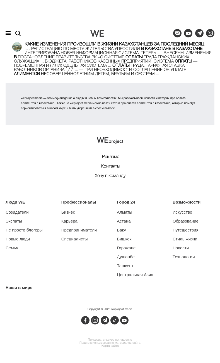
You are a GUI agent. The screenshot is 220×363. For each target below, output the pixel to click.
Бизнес (68, 212)
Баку (121, 230)
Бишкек (124, 239)
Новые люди (18, 239)
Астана (123, 221)
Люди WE (15, 202)
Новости (181, 247)
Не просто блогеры (24, 230)
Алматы (124, 212)
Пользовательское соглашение (110, 339)
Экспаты (14, 221)
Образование (186, 221)
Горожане (126, 247)
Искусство (182, 212)
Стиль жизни (185, 239)
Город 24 (126, 202)
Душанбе (125, 256)
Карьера (69, 221)
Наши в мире (19, 287)
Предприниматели (79, 230)
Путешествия (186, 230)
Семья (12, 247)
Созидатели (17, 212)
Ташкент (125, 265)
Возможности (186, 202)
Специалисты (74, 239)
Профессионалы (78, 202)
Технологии (184, 256)
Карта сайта (110, 346)
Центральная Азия (135, 274)
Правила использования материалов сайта (110, 343)
